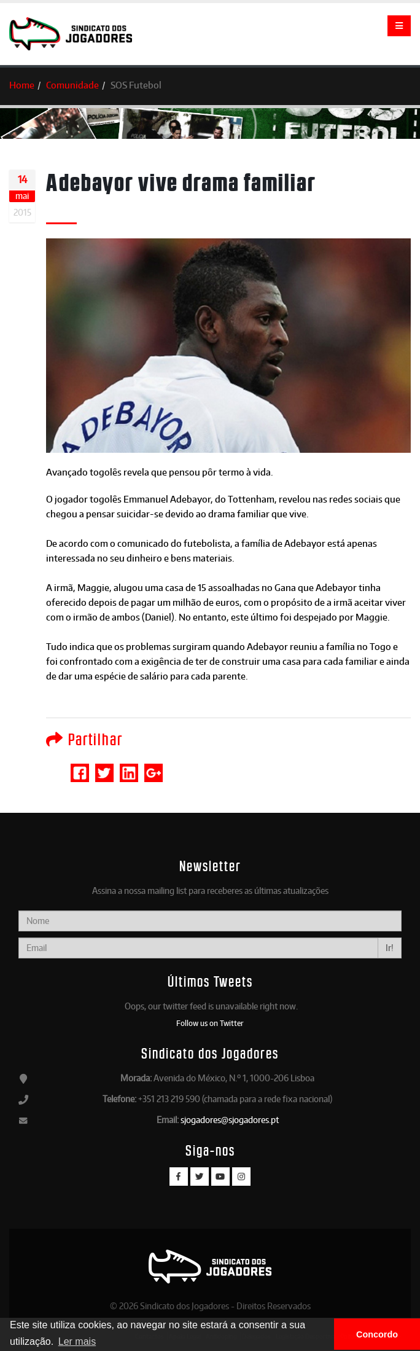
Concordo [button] (377, 1334)
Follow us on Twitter (210, 1023)
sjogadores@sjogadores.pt (230, 1119)
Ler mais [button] (77, 1341)
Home (21, 85)
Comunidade (72, 85)
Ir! (390, 947)
